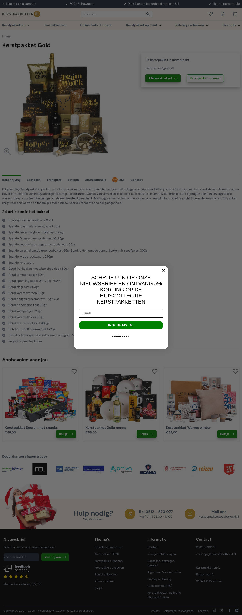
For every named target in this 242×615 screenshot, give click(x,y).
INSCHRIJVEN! (121, 325)
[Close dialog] (163, 270)
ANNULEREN (121, 336)
